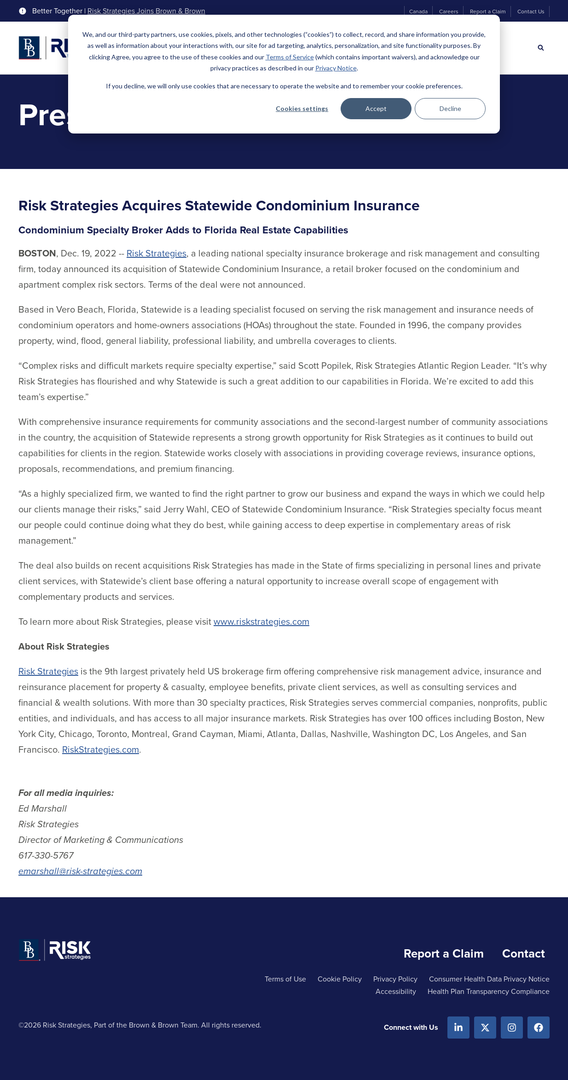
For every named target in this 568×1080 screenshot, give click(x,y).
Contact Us (531, 11)
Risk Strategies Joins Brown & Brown (146, 11)
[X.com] (485, 1027)
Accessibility (396, 991)
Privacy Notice (336, 68)
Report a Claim (488, 11)
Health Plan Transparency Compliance (489, 991)
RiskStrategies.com (100, 749)
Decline (450, 108)
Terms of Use (285, 979)
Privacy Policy (395, 979)
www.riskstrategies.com (261, 621)
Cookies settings (302, 108)
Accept (376, 108)
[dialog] (284, 74)
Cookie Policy (340, 979)
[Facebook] (538, 1027)
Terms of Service (290, 57)
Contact (523, 953)
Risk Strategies (156, 253)
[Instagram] (512, 1027)
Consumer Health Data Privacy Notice (489, 979)
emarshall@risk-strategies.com (80, 871)
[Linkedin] (458, 1027)
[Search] (541, 47)
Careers (448, 11)
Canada (418, 11)
